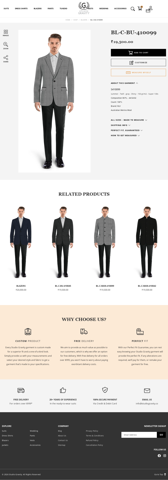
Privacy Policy (92, 431)
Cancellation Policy (94, 445)
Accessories (35, 445)
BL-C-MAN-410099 (105, 285)
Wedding (34, 431)
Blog (60, 431)
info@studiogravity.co (147, 403)
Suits (4, 431)
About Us (62, 435)
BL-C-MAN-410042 (147, 285)
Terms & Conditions (95, 435)
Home (67, 20)
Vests (32, 440)
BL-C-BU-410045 (63, 285)
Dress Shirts (7, 435)
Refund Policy (92, 440)
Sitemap (61, 445)
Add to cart (138, 53)
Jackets (5, 445)
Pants (32, 435)
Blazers (84, 20)
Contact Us (63, 440)
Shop (75, 20)
